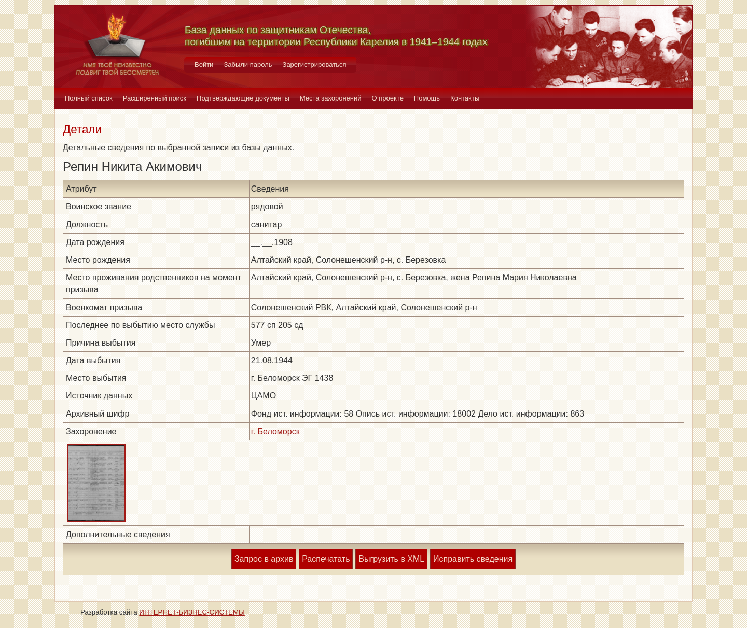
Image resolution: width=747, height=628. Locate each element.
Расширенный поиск (154, 98)
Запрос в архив (263, 558)
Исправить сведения (473, 558)
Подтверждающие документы (243, 98)
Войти (204, 64)
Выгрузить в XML (391, 558)
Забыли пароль (248, 64)
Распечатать (326, 558)
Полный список (89, 98)
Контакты (464, 98)
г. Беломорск (275, 431)
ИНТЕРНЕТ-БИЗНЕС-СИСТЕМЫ (192, 612)
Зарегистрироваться (315, 64)
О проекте (388, 98)
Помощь (427, 98)
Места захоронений (331, 98)
